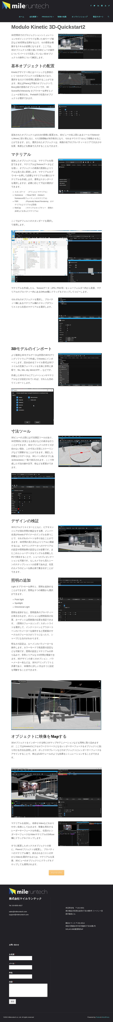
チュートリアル (56, 872)
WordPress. (106, 1017)
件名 (11, 973)
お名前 (12, 954)
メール (12, 963)
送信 (12, 1001)
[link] (108, 16)
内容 (11, 982)
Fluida (97, 1017)
